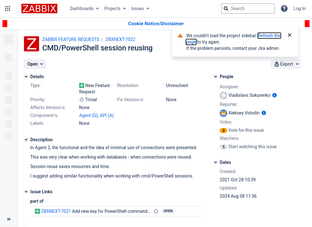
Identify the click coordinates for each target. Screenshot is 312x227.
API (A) (107, 115)
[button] (7, 8)
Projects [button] (112, 8)
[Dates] (215, 162)
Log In (300, 8)
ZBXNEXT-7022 (121, 39)
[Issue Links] (26, 191)
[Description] (26, 139)
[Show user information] (274, 95)
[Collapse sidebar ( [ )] (8, 219)
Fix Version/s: (130, 99)
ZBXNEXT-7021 (56, 211)
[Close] (289, 35)
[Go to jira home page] (39, 8)
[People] (215, 76)
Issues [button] (137, 8)
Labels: (37, 123)
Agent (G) (88, 115)
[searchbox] (248, 8)
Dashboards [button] (82, 8)
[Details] (26, 76)
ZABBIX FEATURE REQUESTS (70, 39)
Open (168, 211)
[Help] (284, 8)
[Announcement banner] (156, 24)
